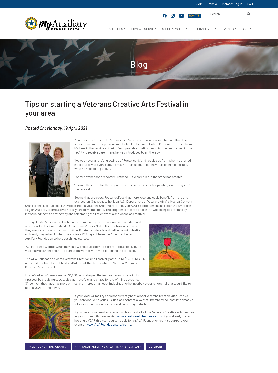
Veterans (156, 346)
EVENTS (228, 29)
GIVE (245, 29)
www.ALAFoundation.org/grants (108, 324)
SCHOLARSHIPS (173, 29)
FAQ (250, 4)
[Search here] (230, 13)
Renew (212, 4)
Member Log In (232, 4)
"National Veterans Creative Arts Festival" (108, 346)
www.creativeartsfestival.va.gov (139, 316)
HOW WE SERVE (142, 29)
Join (199, 4)
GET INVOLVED (203, 29)
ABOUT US (116, 29)
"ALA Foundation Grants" (47, 346)
